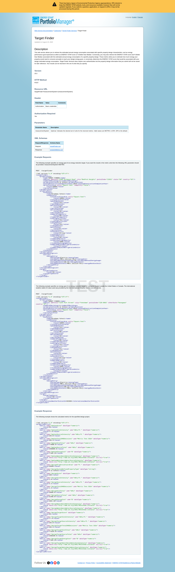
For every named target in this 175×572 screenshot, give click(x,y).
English (134, 17)
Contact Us (81, 563)
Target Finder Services (69, 31)
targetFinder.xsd (55, 146)
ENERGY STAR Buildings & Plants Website (126, 563)
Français (140, 17)
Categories (57, 31)
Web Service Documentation (43, 31)
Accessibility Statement (103, 563)
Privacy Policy (90, 563)
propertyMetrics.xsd (56, 150)
